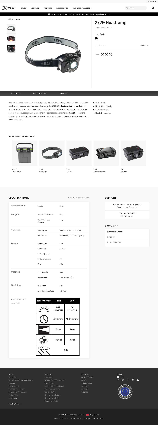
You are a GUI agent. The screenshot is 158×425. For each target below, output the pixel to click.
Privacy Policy (76, 418)
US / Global (92, 415)
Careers (12, 383)
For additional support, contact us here (127, 215)
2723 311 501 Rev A (115, 242)
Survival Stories (87, 377)
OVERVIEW (15, 93)
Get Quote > (144, 45)
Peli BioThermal (15, 404)
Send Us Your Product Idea (55, 380)
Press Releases (14, 386)
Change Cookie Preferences (94, 418)
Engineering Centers (17, 389)
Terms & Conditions (61, 418)
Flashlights (10, 19)
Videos (83, 380)
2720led (111, 237)
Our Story (12, 377)
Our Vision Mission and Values (21, 380)
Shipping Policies (52, 401)
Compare (101, 46)
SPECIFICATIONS (40, 93)
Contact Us (49, 377)
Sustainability (14, 395)
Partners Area (50, 383)
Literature (85, 386)
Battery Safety (50, 392)
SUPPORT (64, 93)
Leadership (13, 398)
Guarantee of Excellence (54, 386)
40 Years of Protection (17, 392)
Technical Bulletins (52, 389)
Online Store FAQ (52, 398)
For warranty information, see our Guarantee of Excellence (127, 206)
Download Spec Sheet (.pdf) (78, 197)
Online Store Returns (53, 395)
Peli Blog (84, 392)
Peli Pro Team (86, 383)
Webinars (84, 389)
